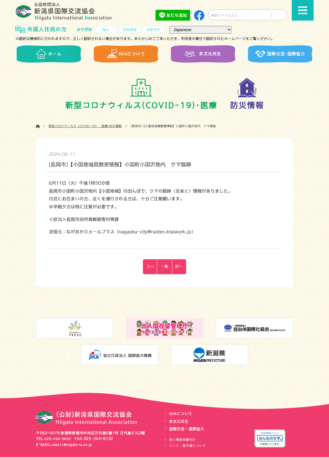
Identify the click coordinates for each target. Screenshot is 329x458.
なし (106, 30)
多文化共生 (179, 422)
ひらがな (130, 30)
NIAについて (181, 415)
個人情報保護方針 (182, 440)
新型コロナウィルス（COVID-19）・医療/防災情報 (85, 126)
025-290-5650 (59, 440)
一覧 (164, 267)
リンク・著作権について (187, 446)
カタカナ (153, 30)
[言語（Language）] (200, 29)
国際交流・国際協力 (188, 430)
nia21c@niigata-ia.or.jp (75, 445)
